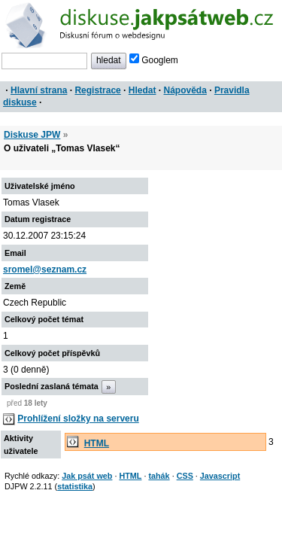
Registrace (97, 90)
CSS (185, 475)
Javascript (220, 475)
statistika (74, 486)
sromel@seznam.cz (44, 269)
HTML (96, 443)
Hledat (142, 90)
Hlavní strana (39, 90)
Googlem (153, 60)
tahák (158, 475)
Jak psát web (87, 475)
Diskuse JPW (32, 134)
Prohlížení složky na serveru (77, 418)
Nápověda (185, 90)
